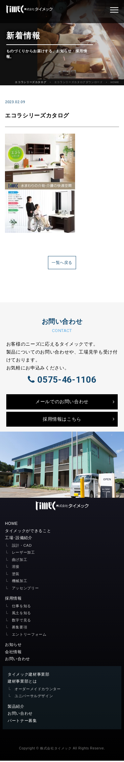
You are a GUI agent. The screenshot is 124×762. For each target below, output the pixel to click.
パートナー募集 (22, 722)
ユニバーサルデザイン (34, 697)
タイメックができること (28, 532)
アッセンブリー (25, 589)
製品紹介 (16, 707)
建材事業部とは (22, 682)
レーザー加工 (23, 554)
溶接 (16, 568)
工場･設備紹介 (18, 539)
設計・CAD (22, 547)
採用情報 (13, 599)
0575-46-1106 (62, 380)
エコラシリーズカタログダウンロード (78, 82)
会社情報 (13, 653)
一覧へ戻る (62, 262)
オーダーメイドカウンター (38, 690)
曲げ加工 (19, 561)
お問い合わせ (17, 660)
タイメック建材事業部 (29, 675)
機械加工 (19, 582)
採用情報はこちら (62, 420)
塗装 (16, 575)
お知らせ (13, 646)
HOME (114, 82)
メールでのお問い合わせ (62, 402)
